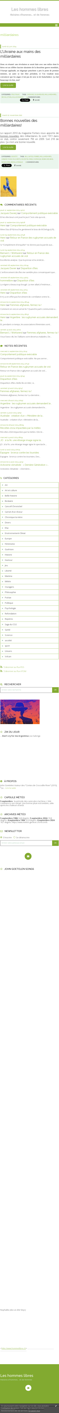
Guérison (9, 549)
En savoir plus (34, 1410)
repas (13, 162)
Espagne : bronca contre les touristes (19, 452)
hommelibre (6, 280)
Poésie (8, 597)
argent (4, 159)
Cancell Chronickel (13, 506)
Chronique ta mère (13, 517)
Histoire (8, 554)
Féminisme (10, 543)
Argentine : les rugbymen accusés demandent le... (26, 403)
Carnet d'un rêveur (13, 511)
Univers (8, 651)
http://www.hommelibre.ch (14, 1348)
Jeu (6, 565)
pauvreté (16, 159)
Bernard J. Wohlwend (11, 253)
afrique (19, 162)
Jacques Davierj (8, 213)
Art (6, 485)
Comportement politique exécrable (39, 213)
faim (10, 159)
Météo (8, 581)
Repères (9, 618)
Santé (7, 629)
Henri (3, 225)
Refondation (10, 613)
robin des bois (47, 159)
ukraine (30, 94)
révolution (7, 97)
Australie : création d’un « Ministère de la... (22, 415)
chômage (37, 159)
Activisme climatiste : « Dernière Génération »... (24, 464)
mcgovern (6, 162)
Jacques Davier (8, 268)
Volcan (8, 656)
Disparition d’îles (29, 268)
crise (31, 159)
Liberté (8, 570)
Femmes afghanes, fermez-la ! (26, 305)
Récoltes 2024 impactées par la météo (20, 428)
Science (8, 635)
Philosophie (10, 592)
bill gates (29, 156)
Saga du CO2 (11, 624)
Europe (8, 538)
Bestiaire (9, 501)
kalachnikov (18, 97)
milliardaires (50, 94)
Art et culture (11, 490)
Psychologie (10, 608)
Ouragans (9, 586)
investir (24, 159)
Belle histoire (11, 495)
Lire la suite (8, 85)
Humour (8, 560)
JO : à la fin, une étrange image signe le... (21, 440)
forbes (36, 156)
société (8, 640)
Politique (9, 602)
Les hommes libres (29, 9)
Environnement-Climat (15, 533)
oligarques (39, 94)
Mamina (8, 576)
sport (7, 645)
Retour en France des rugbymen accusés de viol (25, 366)
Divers (8, 522)
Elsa (6, 527)
